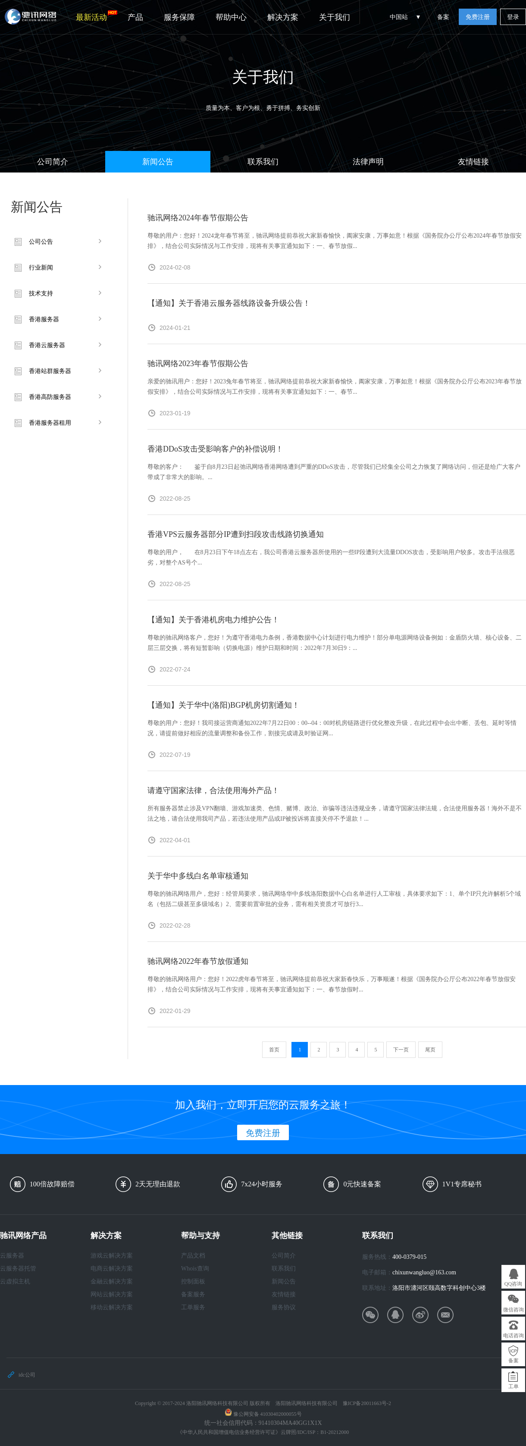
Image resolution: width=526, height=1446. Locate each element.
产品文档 (193, 1255)
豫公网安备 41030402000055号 (267, 1414)
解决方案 (282, 17)
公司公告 (41, 241)
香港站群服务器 (50, 371)
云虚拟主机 (15, 1281)
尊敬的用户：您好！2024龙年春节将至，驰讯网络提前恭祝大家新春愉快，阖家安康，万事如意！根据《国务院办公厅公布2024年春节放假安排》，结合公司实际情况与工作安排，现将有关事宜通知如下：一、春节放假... (334, 240)
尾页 (430, 1050)
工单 (513, 1386)
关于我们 (334, 17)
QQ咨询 (513, 1284)
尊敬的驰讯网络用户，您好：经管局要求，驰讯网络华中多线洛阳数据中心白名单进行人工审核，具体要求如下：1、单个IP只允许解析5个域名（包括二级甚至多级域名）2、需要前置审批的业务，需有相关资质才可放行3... (334, 899)
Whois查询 (195, 1268)
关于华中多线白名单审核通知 (197, 876)
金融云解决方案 (112, 1281)
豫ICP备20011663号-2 (367, 1403)
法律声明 (368, 161)
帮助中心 (231, 17)
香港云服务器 (47, 345)
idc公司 (27, 1375)
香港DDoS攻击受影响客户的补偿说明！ (215, 449)
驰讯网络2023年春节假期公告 (197, 363)
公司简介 (52, 161)
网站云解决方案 (112, 1294)
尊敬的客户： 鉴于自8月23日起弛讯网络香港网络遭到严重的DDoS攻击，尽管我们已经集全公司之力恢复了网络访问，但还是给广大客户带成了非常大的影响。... (333, 472)
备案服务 (193, 1294)
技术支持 (41, 293)
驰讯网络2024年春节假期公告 (197, 217)
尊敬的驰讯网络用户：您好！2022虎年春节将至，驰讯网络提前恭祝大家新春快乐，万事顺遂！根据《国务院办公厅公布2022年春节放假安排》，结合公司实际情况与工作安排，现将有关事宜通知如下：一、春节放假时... (331, 984)
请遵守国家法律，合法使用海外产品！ (213, 790)
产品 (135, 17)
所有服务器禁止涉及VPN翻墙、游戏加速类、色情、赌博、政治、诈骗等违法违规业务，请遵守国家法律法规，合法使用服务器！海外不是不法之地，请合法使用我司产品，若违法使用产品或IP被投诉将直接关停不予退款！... (334, 813)
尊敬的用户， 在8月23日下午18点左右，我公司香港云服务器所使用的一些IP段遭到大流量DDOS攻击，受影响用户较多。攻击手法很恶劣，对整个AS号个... (331, 557)
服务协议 (284, 1307)
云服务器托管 (18, 1268)
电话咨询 (513, 1336)
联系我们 (263, 161)
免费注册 (478, 17)
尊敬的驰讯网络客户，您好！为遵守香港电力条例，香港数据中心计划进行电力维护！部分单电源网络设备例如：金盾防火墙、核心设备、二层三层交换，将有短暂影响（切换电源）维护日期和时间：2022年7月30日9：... (334, 642)
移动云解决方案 (112, 1307)
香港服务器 (44, 319)
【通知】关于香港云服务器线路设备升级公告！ (228, 303)
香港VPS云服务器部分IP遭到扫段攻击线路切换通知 (235, 534)
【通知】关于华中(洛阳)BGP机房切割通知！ (223, 705)
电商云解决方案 (112, 1268)
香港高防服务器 (50, 397)
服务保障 (179, 17)
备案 (443, 17)
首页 (274, 1050)
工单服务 (193, 1307)
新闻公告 (157, 161)
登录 (513, 17)
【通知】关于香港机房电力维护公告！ (213, 619)
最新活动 (96, 16)
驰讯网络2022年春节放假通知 (197, 961)
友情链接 (473, 161)
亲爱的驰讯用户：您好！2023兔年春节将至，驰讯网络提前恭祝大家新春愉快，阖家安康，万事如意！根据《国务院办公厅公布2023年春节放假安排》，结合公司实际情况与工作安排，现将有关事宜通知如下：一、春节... (334, 386)
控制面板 (193, 1281)
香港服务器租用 (50, 423)
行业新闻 (41, 267)
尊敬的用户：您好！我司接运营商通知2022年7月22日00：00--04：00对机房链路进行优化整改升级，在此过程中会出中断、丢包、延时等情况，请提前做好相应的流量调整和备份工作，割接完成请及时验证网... (332, 728)
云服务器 (12, 1255)
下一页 (401, 1050)
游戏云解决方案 (112, 1255)
